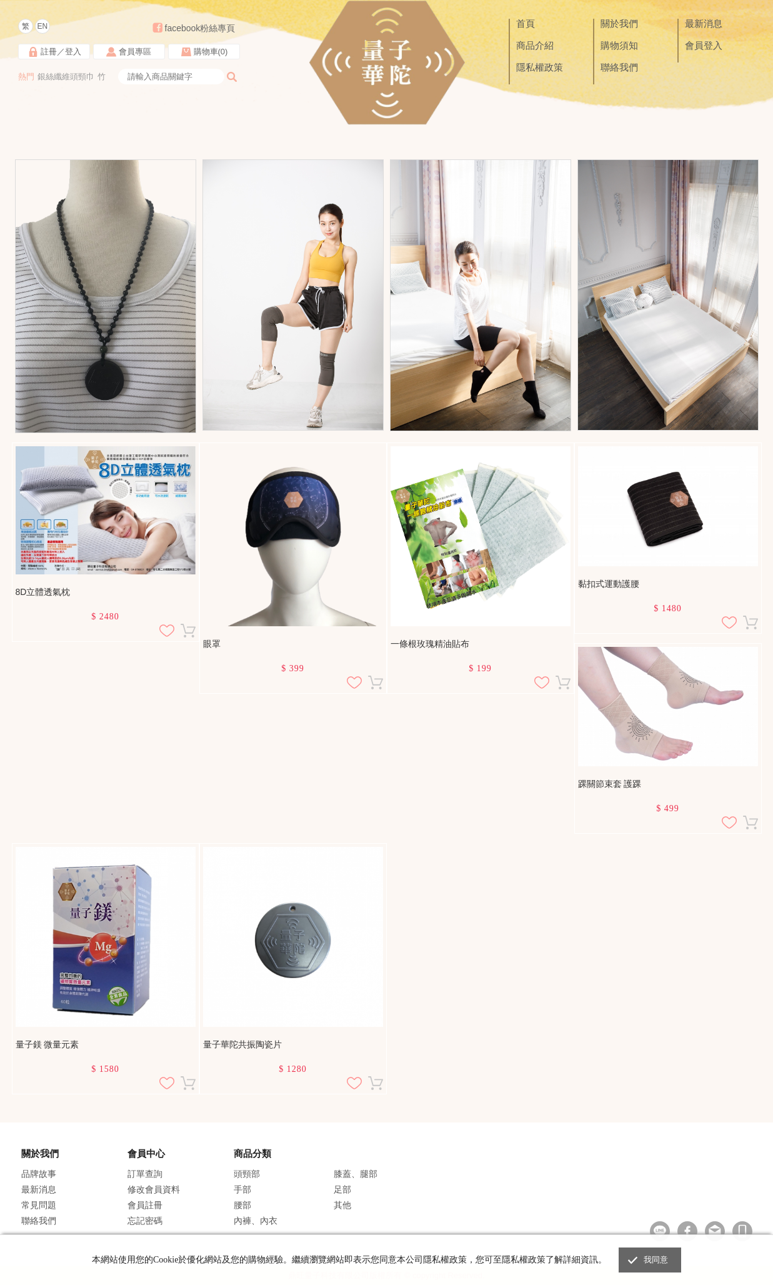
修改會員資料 (153, 1189)
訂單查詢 (144, 1174)
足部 (342, 1189)
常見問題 (38, 1205)
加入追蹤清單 (166, 630)
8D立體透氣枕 (43, 592)
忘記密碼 (144, 1221)
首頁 (525, 24)
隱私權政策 (539, 67)
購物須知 (619, 46)
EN (42, 26)
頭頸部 (247, 1174)
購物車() (211, 51)
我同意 (656, 1259)
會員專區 (135, 51)
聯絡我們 (619, 67)
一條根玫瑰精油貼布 (430, 644)
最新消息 (703, 24)
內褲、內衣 (255, 1221)
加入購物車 (188, 630)
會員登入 (703, 46)
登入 (73, 51)
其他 (342, 1205)
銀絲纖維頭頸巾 (65, 76)
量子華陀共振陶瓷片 (242, 1044)
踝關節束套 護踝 (610, 784)
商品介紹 (535, 46)
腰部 (242, 1205)
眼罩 (212, 644)
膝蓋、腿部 (355, 1174)
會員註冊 (144, 1205)
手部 (242, 1189)
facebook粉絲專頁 (200, 28)
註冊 (49, 51)
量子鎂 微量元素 (47, 1044)
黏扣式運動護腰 (608, 584)
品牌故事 (38, 1174)
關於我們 (619, 24)
